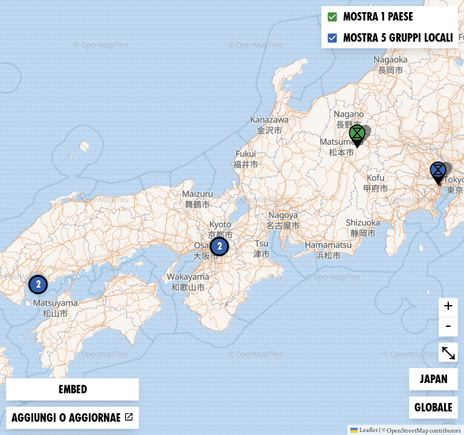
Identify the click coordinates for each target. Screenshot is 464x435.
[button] (438, 173)
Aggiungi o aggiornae (72, 417)
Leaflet (364, 429)
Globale (434, 406)
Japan (439, 377)
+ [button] (448, 307)
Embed (73, 389)
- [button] (448, 327)
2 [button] (220, 246)
